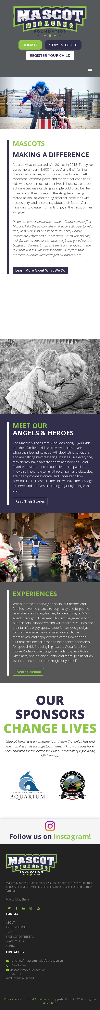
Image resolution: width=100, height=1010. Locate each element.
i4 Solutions (50, 1003)
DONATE (30, 44)
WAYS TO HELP (15, 941)
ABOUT (10, 922)
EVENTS (11, 932)
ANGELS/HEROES (16, 927)
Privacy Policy (12, 999)
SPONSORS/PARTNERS (20, 936)
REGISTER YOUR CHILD (50, 55)
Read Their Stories (30, 501)
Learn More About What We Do (40, 270)
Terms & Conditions (36, 999)
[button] (7, 103)
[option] (27, 786)
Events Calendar (28, 671)
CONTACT (12, 946)
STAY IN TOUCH (63, 44)
